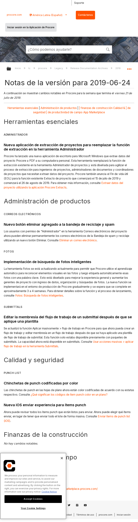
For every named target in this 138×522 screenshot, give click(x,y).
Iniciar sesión (124, 514)
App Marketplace (94, 112)
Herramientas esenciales (22, 108)
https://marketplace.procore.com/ (76, 489)
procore (43, 68)
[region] (33, 486)
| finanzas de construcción (95, 108)
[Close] (62, 458)
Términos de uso (85, 514)
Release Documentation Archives (89, 68)
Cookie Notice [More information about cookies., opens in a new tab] (49, 491)
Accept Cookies (33, 499)
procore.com (14, 14)
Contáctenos (85, 14)
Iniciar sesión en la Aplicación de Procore (30, 27)
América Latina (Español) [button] (47, 15)
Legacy (59, 68)
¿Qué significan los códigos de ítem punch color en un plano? (69, 394)
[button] (108, 49)
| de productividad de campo (64, 112)
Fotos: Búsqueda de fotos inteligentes (39, 295)
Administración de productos (59, 108)
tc (29, 68)
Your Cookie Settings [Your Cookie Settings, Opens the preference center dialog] (33, 508)
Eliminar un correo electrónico (78, 240)
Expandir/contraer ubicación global (129, 67)
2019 (118, 68)
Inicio (18, 68)
